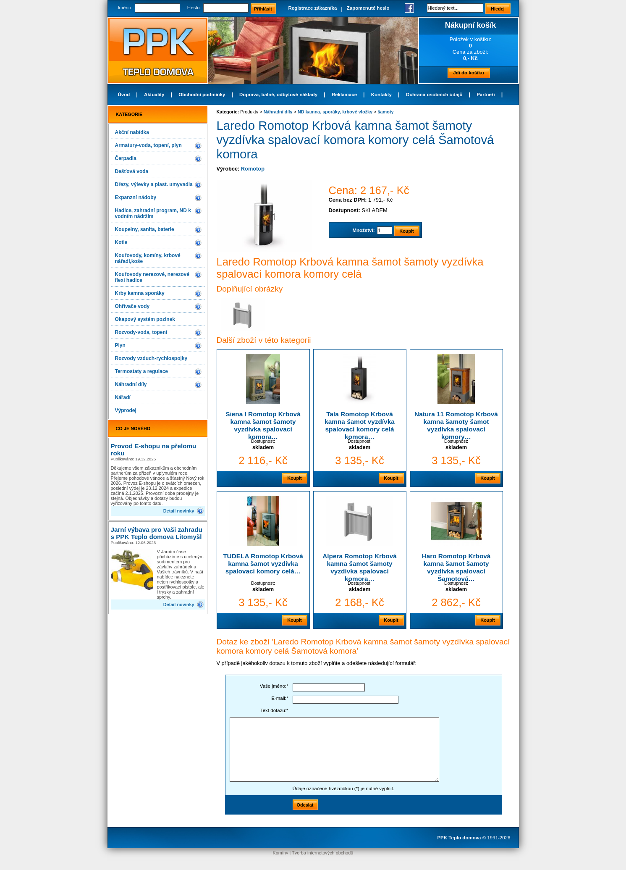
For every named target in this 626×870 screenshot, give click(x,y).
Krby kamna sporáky (140, 293)
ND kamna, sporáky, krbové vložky (335, 111)
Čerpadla (125, 158)
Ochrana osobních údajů (434, 94)
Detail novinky (178, 510)
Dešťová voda (132, 171)
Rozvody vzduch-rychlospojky (151, 358)
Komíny (280, 852)
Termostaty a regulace (141, 371)
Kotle (121, 242)
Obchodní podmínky (201, 94)
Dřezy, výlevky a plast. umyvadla (154, 184)
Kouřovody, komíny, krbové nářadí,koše (148, 258)
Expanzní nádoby (136, 197)
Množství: (363, 230)
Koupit (294, 478)
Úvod (124, 94)
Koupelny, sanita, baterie (144, 229)
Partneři (486, 94)
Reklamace (344, 94)
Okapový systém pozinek (145, 319)
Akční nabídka (132, 132)
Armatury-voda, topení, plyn (148, 145)
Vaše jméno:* (274, 686)
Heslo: (194, 7)
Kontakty (381, 94)
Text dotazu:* (274, 710)
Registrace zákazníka (312, 8)
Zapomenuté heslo (368, 8)
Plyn (120, 345)
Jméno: (125, 7)
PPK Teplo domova (459, 837)
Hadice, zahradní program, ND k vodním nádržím (153, 213)
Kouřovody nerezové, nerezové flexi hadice (152, 277)
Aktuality (154, 94)
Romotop (253, 169)
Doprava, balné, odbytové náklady (278, 94)
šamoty (386, 111)
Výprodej (125, 410)
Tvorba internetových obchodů (322, 852)
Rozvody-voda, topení (141, 332)
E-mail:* (279, 698)
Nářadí (123, 397)
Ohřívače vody (132, 306)
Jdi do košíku (468, 72)
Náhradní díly (131, 384)
